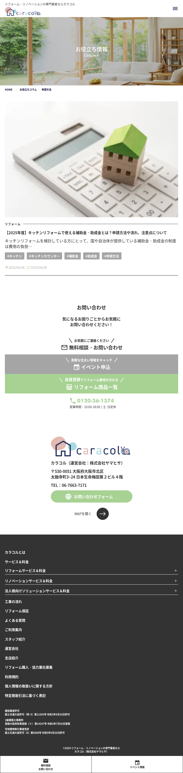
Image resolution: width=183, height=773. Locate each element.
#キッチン (14, 256)
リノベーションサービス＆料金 (29, 580)
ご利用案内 (13, 629)
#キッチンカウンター (44, 256)
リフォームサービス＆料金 (25, 570)
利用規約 (11, 676)
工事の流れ (13, 601)
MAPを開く (83, 513)
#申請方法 (111, 256)
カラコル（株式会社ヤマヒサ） (91, 751)
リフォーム (13, 224)
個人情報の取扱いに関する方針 (29, 685)
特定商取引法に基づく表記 (25, 695)
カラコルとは (15, 552)
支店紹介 (11, 657)
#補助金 (72, 256)
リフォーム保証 (17, 610)
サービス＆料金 (17, 561)
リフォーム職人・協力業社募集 (29, 667)
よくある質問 (15, 620)
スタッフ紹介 (15, 639)
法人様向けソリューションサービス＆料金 (37, 590)
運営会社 (11, 648)
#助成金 (91, 256)
